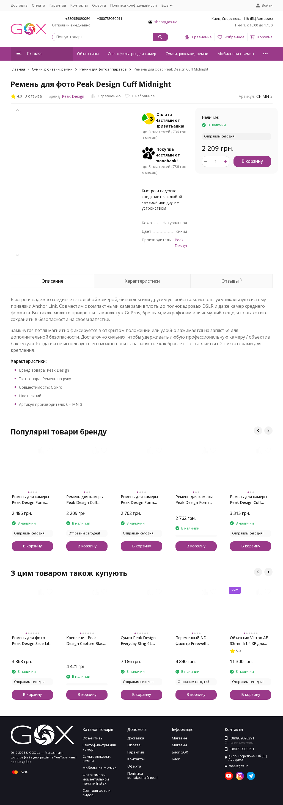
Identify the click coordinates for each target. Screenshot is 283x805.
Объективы (88, 53)
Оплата (38, 5)
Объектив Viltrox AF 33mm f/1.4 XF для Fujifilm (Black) (249, 640)
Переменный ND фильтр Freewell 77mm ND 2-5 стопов (195, 640)
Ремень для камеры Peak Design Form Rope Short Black (139, 499)
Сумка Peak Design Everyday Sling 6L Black (138, 640)
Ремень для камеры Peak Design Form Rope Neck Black (30, 499)
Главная (18, 69)
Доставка (19, 5)
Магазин (179, 738)
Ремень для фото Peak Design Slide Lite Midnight (32, 640)
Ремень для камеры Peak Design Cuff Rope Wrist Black (84, 499)
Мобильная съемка (235, 53)
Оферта (99, 5)
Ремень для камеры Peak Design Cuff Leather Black (248, 499)
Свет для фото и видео (97, 792)
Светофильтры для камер (132, 53)
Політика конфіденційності (133, 5)
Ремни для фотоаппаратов (103, 69)
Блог (176, 759)
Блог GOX (180, 752)
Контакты (79, 5)
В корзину (252, 161)
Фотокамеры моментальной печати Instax (96, 779)
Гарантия (58, 5)
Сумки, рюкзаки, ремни (187, 53)
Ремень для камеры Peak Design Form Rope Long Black (194, 499)
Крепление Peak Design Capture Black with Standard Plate (85, 640)
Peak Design (73, 96)
